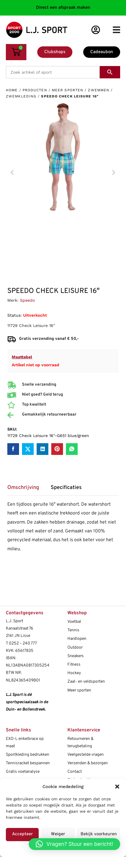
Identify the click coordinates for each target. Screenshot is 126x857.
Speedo (27, 300)
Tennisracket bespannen (28, 763)
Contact (74, 771)
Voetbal (74, 621)
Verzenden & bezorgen (87, 763)
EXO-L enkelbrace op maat (25, 742)
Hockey (74, 673)
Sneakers (75, 656)
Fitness (74, 664)
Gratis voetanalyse (23, 771)
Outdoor (75, 647)
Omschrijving (23, 487)
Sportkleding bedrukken (27, 754)
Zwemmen (98, 90)
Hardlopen (76, 638)
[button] (117, 786)
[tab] (26, 489)
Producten (35, 90)
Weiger (58, 834)
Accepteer (22, 834)
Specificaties (66, 487)
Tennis (73, 630)
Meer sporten (67, 90)
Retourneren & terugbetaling (80, 742)
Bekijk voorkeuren (99, 834)
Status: (14, 315)
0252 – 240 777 (23, 643)
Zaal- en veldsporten (86, 681)
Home (12, 90)
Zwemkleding (21, 96)
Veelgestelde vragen (85, 754)
